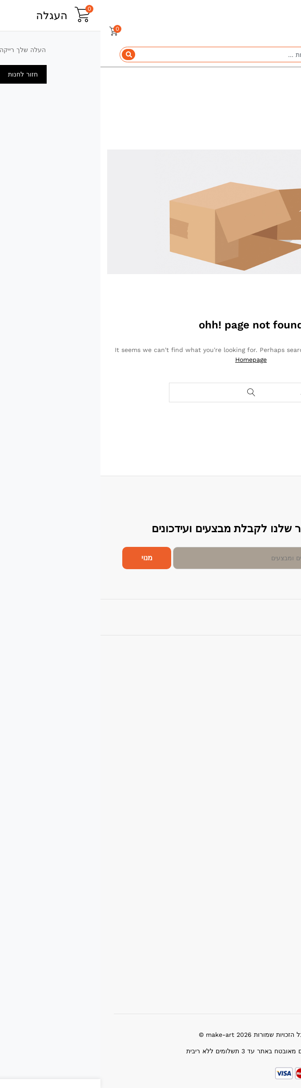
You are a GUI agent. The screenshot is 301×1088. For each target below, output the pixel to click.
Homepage (150, 359)
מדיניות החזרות (273, 934)
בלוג (288, 884)
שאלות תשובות (274, 971)
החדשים (283, 809)
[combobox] (150, 54)
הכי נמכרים (279, 797)
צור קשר (282, 872)
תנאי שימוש (279, 946)
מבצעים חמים (275, 785)
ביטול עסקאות (275, 859)
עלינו (287, 846)
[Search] (28, 54)
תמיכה (285, 921)
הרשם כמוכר (277, 959)
